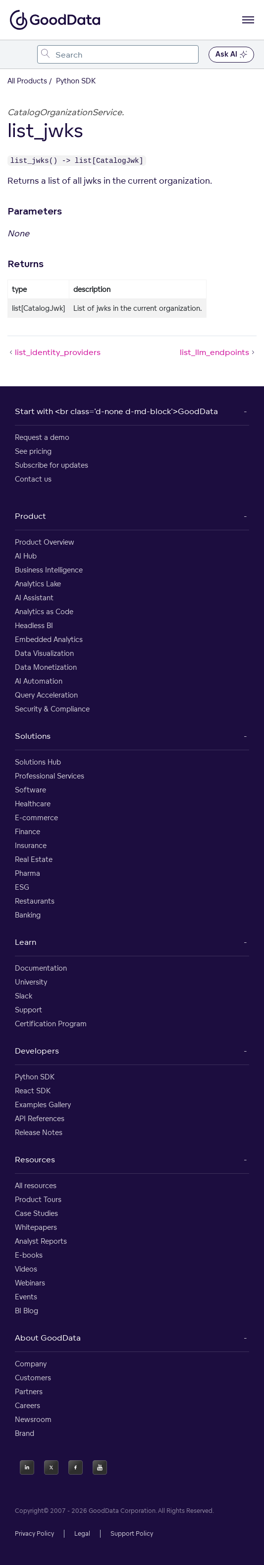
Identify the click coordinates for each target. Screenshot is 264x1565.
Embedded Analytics (49, 639)
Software (30, 789)
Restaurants (34, 901)
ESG (22, 887)
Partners (29, 1391)
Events (26, 1296)
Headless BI (34, 625)
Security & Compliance (52, 709)
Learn (25, 942)
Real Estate (34, 859)
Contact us (33, 479)
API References (39, 1118)
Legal (82, 1533)
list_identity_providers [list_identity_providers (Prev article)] (54, 352)
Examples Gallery (43, 1104)
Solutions (33, 736)
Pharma (27, 873)
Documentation (41, 968)
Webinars (30, 1283)
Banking (28, 915)
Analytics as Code (44, 611)
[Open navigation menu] (248, 20)
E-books (29, 1255)
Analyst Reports (41, 1241)
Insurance (31, 845)
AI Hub (26, 556)
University (31, 982)
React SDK (33, 1090)
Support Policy (131, 1533)
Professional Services (49, 776)
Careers (27, 1405)
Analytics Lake (38, 583)
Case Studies (36, 1213)
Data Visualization (44, 653)
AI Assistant (34, 597)
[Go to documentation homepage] (55, 20)
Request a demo (42, 437)
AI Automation (38, 681)
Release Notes (38, 1132)
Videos (26, 1269)
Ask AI (231, 55)
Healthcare (33, 803)
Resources (35, 1159)
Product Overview (44, 542)
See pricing (33, 451)
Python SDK (34, 1076)
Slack (23, 996)
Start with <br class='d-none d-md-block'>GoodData (116, 411)
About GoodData (48, 1338)
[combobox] (118, 54)
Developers (37, 1051)
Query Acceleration (46, 695)
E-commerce (36, 817)
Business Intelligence (49, 570)
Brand (24, 1433)
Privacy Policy (34, 1533)
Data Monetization (46, 667)
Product (30, 516)
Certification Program (51, 1023)
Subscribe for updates (51, 465)
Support (28, 1009)
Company (31, 1363)
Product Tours (38, 1199)
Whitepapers (36, 1227)
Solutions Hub (38, 762)
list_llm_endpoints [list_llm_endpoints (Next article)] (218, 352)
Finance (27, 831)
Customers (33, 1377)
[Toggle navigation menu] (18, 54)
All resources (35, 1185)
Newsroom (33, 1419)
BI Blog (26, 1310)
